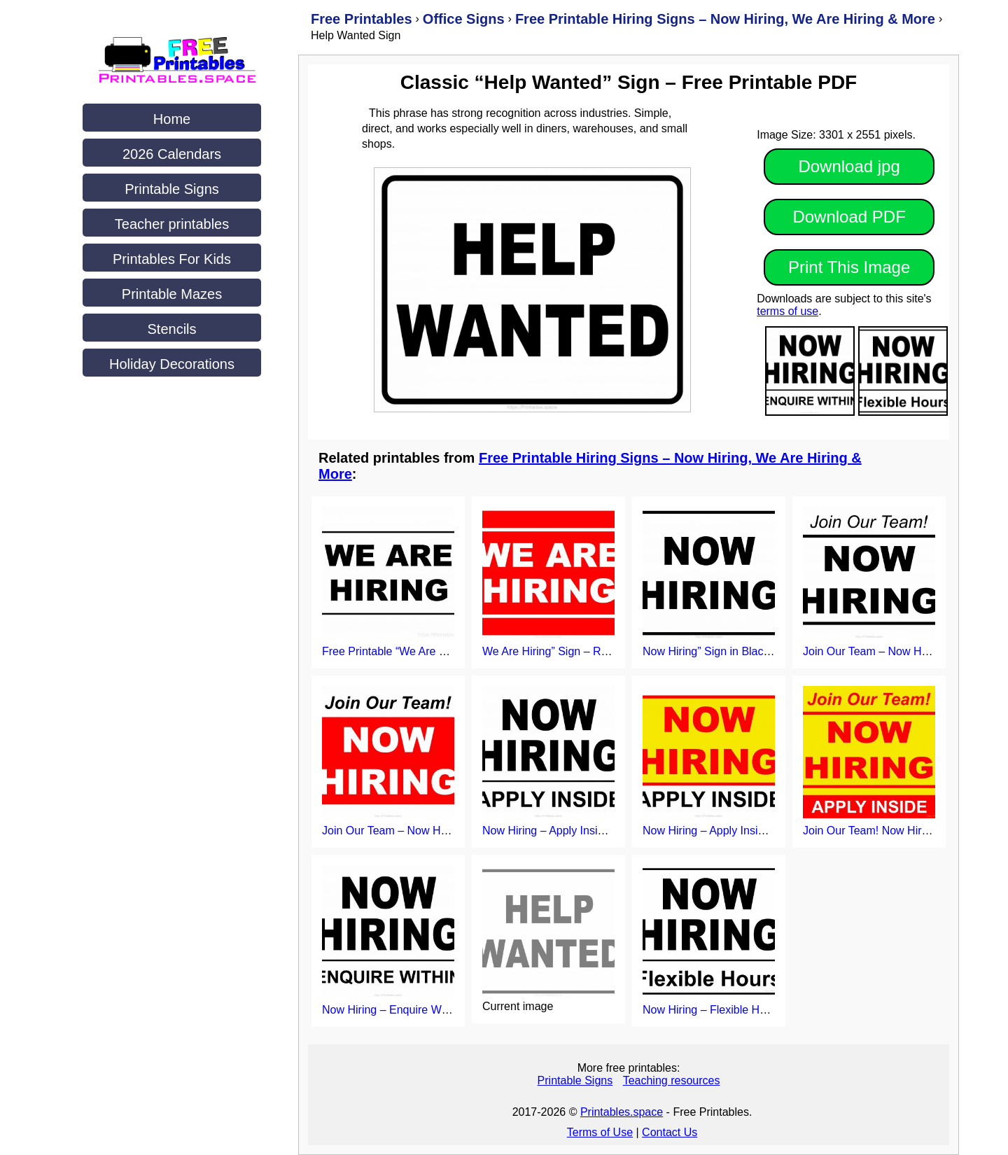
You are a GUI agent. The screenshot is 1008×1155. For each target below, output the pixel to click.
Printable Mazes (172, 294)
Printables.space (621, 1112)
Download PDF (848, 216)
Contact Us (669, 1132)
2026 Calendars (171, 154)
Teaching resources (671, 1080)
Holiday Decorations (171, 364)
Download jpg (848, 166)
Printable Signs (172, 189)
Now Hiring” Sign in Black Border (724, 651)
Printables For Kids (172, 259)
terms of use (787, 311)
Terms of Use (600, 1132)
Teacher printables (172, 224)
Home (171, 119)
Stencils (171, 329)
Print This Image (849, 267)
